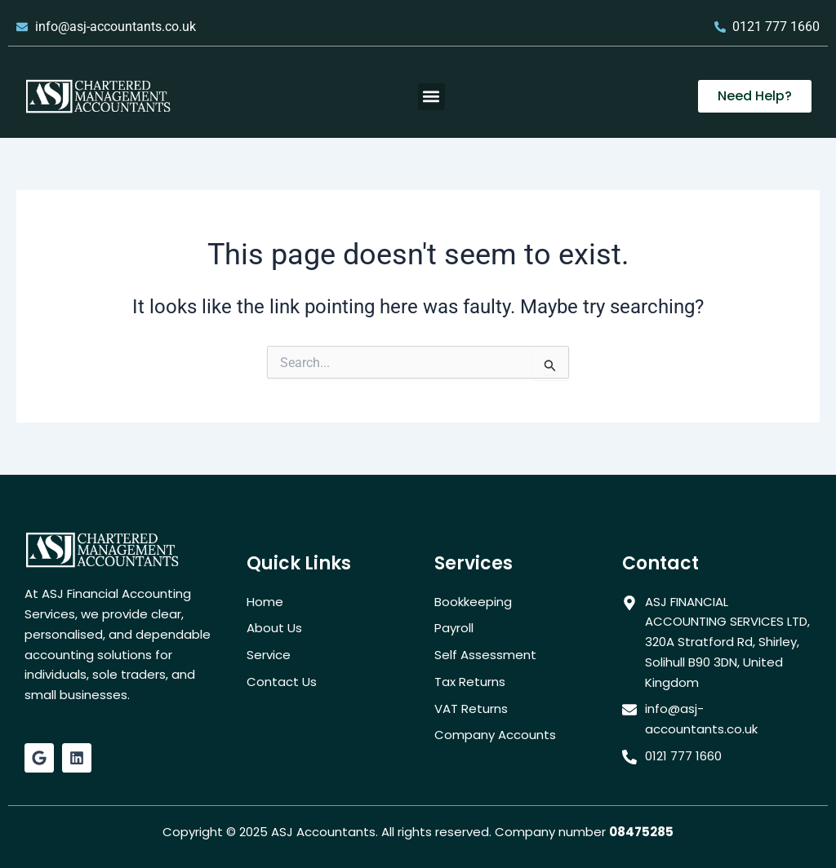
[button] (431, 96)
